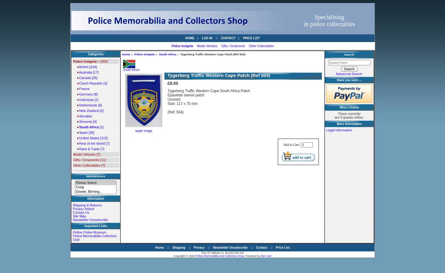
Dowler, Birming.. (95, 192)
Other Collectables (261, 46)
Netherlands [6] (89, 105)
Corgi (95, 187)
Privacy (199, 247)
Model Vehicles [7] (86, 154)
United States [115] (92, 138)
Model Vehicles (207, 46)
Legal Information (339, 130)
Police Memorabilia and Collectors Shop (220, 255)
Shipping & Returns (87, 205)
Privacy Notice (83, 209)
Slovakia (84, 116)
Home (189, 38)
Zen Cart (266, 255)
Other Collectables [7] (89, 165)
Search (349, 54)
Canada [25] (87, 78)
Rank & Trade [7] (90, 149)
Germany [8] (87, 94)
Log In (207, 38)
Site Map (79, 216)
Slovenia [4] (87, 121)
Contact (228, 38)
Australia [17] (87, 72)
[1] (90, 127)
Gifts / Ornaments (233, 46)
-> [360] (90, 61)
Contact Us (81, 212)
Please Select (95, 183)
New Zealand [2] (90, 110)
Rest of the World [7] (93, 143)
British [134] (87, 67)
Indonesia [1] (87, 100)
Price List (251, 38)
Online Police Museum (89, 232)
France (83, 89)
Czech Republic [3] (92, 83)
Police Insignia (144, 54)
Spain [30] (85, 132)
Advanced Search (349, 74)
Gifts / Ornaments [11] (89, 160)
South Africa (167, 54)
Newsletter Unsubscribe (90, 220)
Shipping (178, 247)
